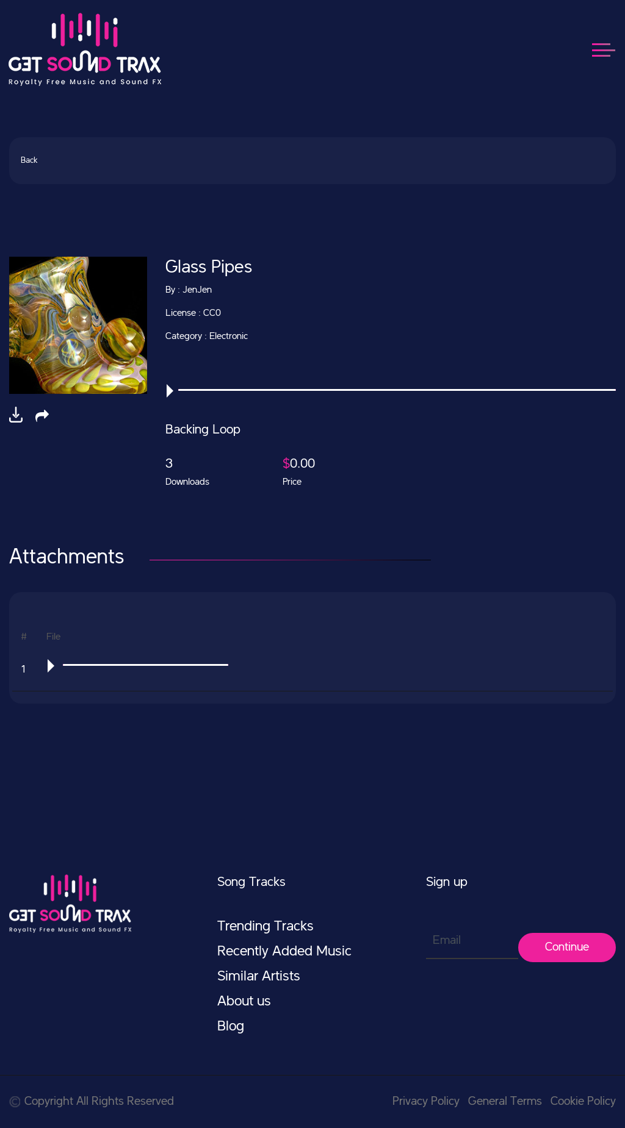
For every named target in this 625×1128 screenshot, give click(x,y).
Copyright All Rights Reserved (91, 1102)
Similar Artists (258, 976)
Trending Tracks (265, 926)
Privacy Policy (426, 1102)
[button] (42, 416)
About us (244, 1001)
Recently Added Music (284, 951)
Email (447, 941)
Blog (230, 1026)
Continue (567, 947)
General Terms (505, 1102)
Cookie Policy (583, 1102)
